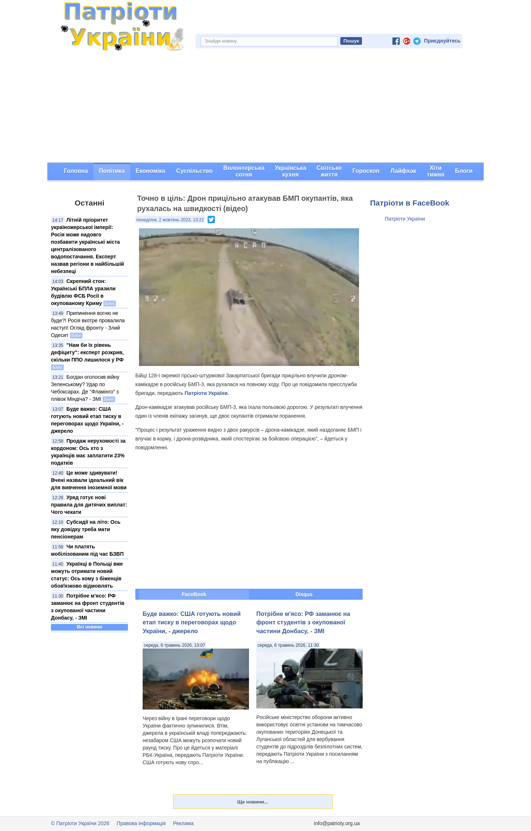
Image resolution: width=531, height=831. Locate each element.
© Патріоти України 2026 (80, 823)
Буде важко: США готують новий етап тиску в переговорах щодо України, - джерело (192, 622)
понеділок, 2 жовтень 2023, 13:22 (170, 219)
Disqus (304, 594)
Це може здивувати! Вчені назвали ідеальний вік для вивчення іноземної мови (89, 480)
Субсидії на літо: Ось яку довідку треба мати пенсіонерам (85, 529)
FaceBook (194, 594)
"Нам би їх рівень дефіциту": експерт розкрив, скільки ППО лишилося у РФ (87, 352)
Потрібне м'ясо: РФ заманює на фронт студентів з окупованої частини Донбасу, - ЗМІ (303, 622)
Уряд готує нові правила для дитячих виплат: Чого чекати (89, 504)
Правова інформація (141, 823)
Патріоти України (405, 219)
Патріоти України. (206, 393)
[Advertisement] (265, 107)
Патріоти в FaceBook (409, 203)
